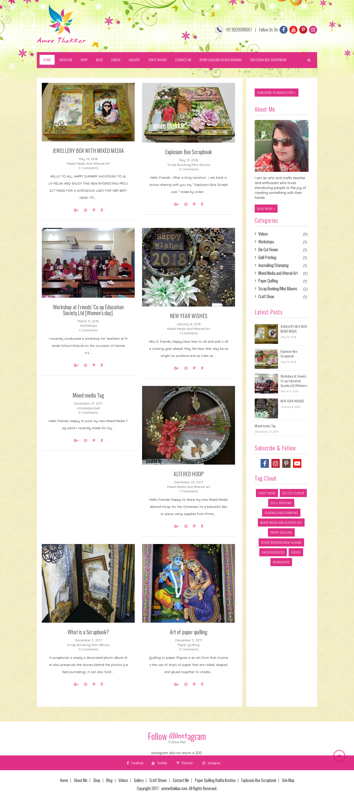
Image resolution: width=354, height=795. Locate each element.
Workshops (88, 325)
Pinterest (185, 762)
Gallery (134, 59)
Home (47, 59)
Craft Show (266, 296)
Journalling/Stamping (273, 265)
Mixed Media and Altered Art (88, 163)
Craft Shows (157, 59)
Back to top (339, 756)
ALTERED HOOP (189, 474)
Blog (99, 59)
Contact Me (183, 59)
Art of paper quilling (188, 632)
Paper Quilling (188, 645)
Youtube (159, 762)
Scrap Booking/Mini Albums (188, 165)
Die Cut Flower (268, 249)
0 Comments (88, 168)
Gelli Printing (267, 257)
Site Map (288, 780)
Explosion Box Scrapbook (268, 59)
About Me (65, 59)
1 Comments (88, 330)
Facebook (135, 762)
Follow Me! (177, 742)
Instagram (211, 762)
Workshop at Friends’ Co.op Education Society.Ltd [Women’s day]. (88, 310)
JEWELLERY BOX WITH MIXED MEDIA (88, 150)
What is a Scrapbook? (88, 632)
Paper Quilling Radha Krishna (221, 59)
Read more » (266, 208)
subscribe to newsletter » (276, 92)
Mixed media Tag (88, 395)
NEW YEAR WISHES (188, 316)
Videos (115, 59)
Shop (84, 59)
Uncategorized (88, 408)
